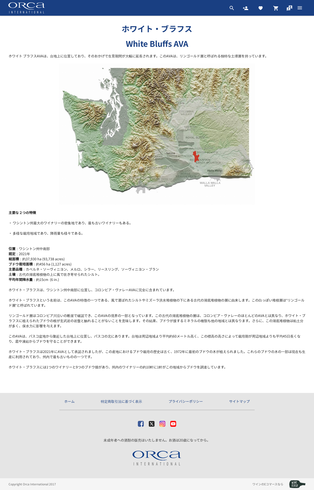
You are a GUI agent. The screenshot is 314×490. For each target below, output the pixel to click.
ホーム (69, 401)
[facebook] (141, 422)
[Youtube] (173, 422)
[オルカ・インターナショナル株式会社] (157, 458)
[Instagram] (162, 422)
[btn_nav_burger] (300, 7)
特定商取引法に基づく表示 (121, 401)
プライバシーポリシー (186, 401)
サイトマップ (239, 401)
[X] (152, 422)
